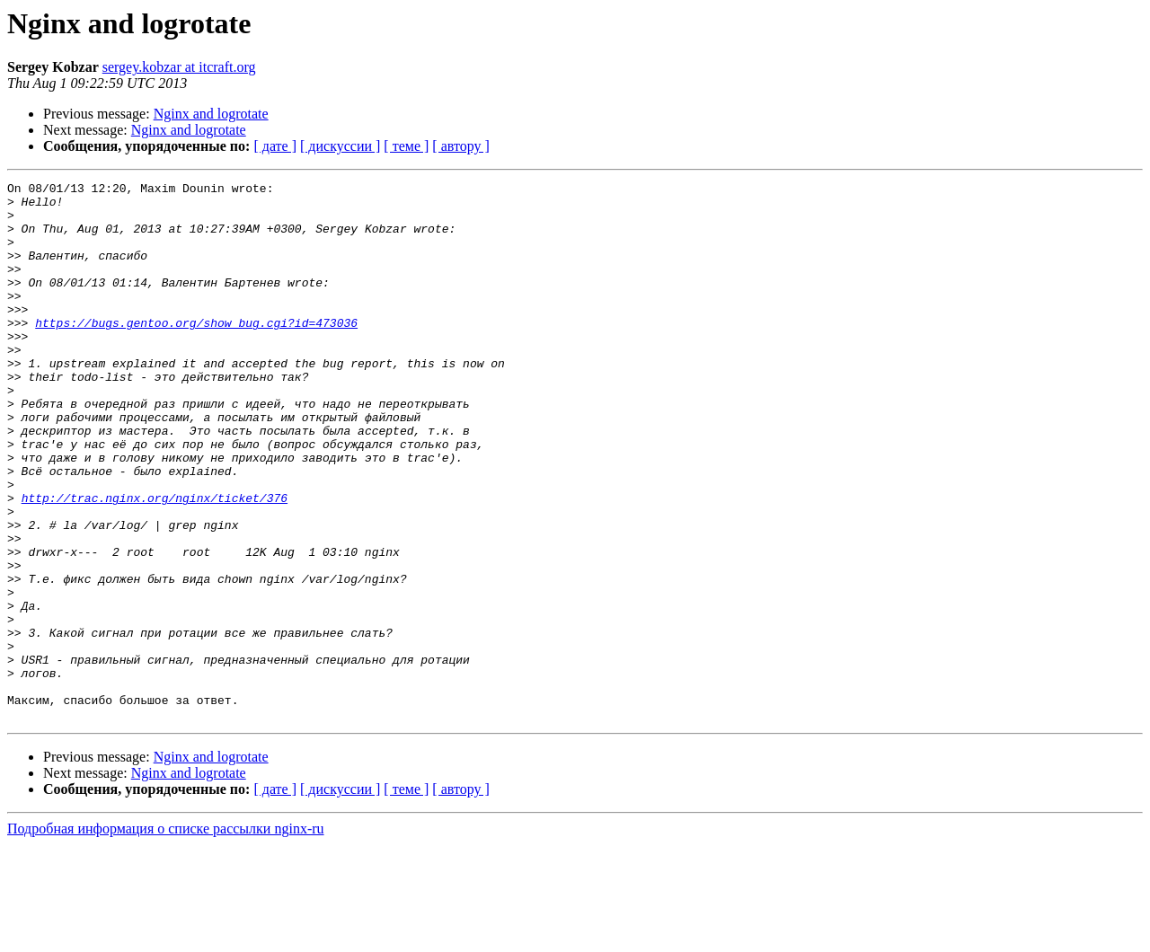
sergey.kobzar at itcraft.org (179, 67)
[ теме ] (406, 146)
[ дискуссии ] (340, 146)
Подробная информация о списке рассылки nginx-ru (165, 936)
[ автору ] (460, 146)
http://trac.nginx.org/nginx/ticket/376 (155, 562)
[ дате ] (274, 146)
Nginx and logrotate (211, 113)
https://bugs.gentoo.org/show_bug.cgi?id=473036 (196, 352)
